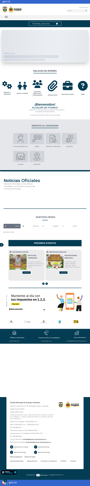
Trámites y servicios (45, 24)
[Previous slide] (1, 321)
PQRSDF (63, 461)
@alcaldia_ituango (9, 232)
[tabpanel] (45, 301)
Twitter (69, 226)
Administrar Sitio (83, 7)
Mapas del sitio (32, 461)
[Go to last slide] (43, 283)
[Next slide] (46, 283)
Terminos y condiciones (49, 461)
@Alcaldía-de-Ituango (21, 447)
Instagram (50, 226)
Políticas (73, 461)
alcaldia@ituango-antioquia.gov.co (34, 439)
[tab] (44, 309)
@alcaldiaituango (43, 447)
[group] (7, 88)
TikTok (12, 226)
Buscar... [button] (70, 10)
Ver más (26, 272)
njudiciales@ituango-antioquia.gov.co (38, 442)
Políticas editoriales (16, 461)
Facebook (31, 226)
